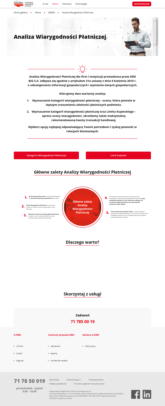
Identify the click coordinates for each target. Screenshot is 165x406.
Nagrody (20, 360)
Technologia (81, 3)
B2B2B (51, 12)
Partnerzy (67, 3)
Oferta (55, 3)
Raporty (54, 353)
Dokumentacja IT (74, 379)
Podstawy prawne (96, 379)
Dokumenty (54, 379)
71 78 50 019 (29, 381)
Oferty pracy (90, 346)
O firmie (19, 346)
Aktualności (55, 346)
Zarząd (19, 353)
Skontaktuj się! (141, 4)
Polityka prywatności (58, 383)
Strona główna (21, 12)
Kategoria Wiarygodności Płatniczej (46, 155)
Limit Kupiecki (118, 155)
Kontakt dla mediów (59, 360)
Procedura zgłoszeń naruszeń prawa (89, 383)
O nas (45, 3)
